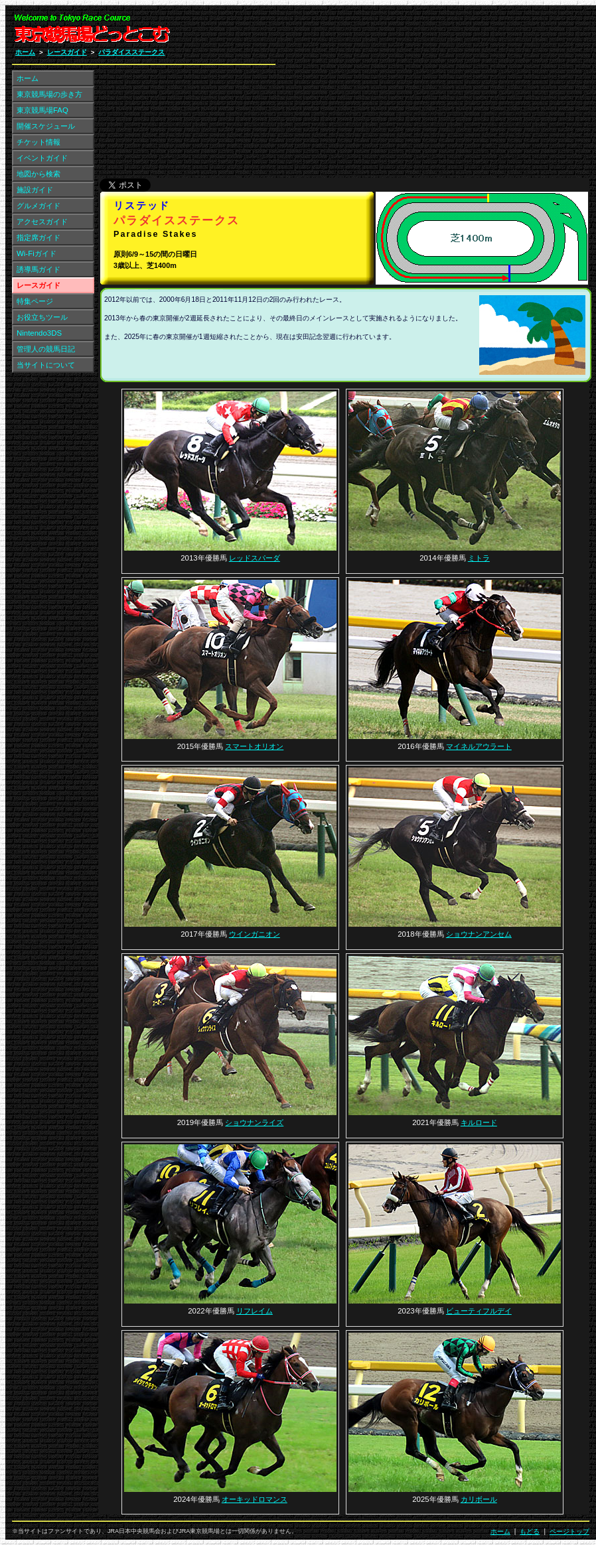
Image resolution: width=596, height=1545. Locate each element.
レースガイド (67, 52)
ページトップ (569, 1531)
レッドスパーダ (254, 558)
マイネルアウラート (479, 746)
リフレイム (254, 1311)
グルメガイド (38, 206)
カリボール (479, 1499)
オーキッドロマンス (254, 1499)
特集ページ (35, 301)
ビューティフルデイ (479, 1311)
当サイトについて (46, 365)
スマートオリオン (254, 746)
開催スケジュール (46, 126)
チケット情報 (38, 142)
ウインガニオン (254, 934)
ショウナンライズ (254, 1122)
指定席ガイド (38, 237)
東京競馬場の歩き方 (49, 94)
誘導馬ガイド (38, 269)
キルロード (479, 1122)
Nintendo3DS (39, 333)
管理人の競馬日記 (46, 349)
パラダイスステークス (131, 52)
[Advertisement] (431, 95)
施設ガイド (35, 190)
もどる (530, 1531)
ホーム (25, 52)
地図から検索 (38, 174)
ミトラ (479, 558)
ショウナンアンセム (479, 934)
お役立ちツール (42, 317)
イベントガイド (42, 158)
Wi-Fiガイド (36, 253)
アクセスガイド (42, 222)
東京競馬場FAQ (42, 110)
